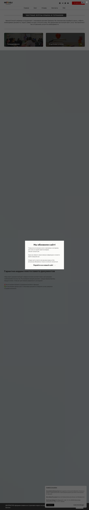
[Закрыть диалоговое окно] (86, 2)
